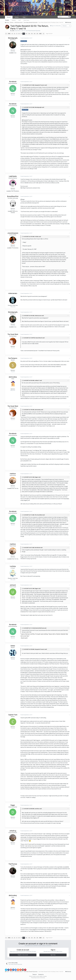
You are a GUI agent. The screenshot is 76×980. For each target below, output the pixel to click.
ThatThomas (13, 864)
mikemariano (12, 293)
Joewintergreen (12, 233)
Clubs (24, 17)
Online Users (26, 20)
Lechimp (13, 566)
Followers (64, 25)
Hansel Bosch (38, 337)
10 (23, 33)
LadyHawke (13, 176)
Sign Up (67, 2)
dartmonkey (13, 377)
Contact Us (41, 974)
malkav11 (37, 380)
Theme (34, 974)
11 (26, 33)
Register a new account (23, 954)
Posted (26, 38)
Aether (13, 646)
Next (40, 33)
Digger (36, 477)
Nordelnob (12, 82)
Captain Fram (12, 715)
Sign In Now (53, 954)
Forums (7, 20)
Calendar (14, 20)
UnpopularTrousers (39, 85)
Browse (9, 17)
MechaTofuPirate (39, 628)
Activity (16, 17)
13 (31, 33)
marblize (13, 474)
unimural (13, 585)
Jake (13, 30)
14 (34, 33)
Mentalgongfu (12, 38)
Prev (9, 33)
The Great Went (13, 334)
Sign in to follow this (56, 25)
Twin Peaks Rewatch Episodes (32, 30)
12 (29, 33)
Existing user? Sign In (57, 2)
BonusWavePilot (12, 196)
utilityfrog (13, 831)
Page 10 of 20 (49, 33)
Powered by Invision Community (38, 977)
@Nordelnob (24, 41)
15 (37, 33)
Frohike (36, 236)
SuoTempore (12, 358)
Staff (19, 20)
